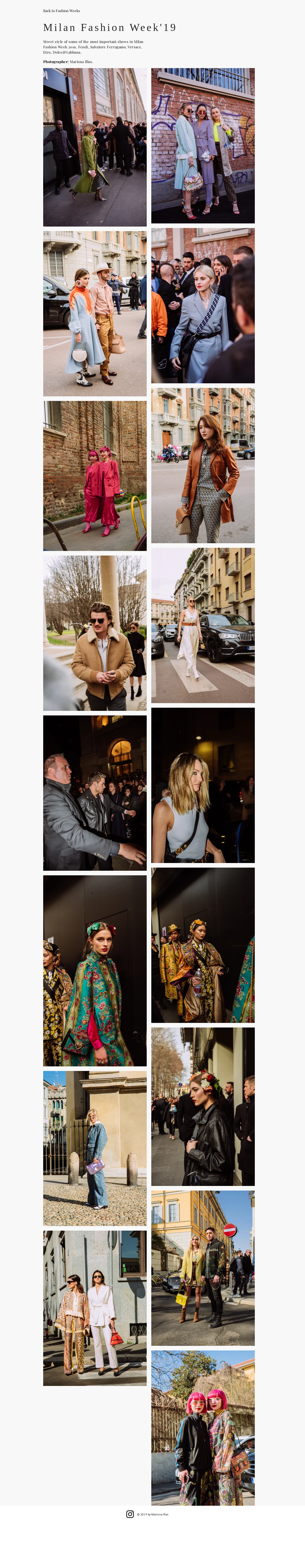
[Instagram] (130, 1514)
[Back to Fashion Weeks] (61, 10)
